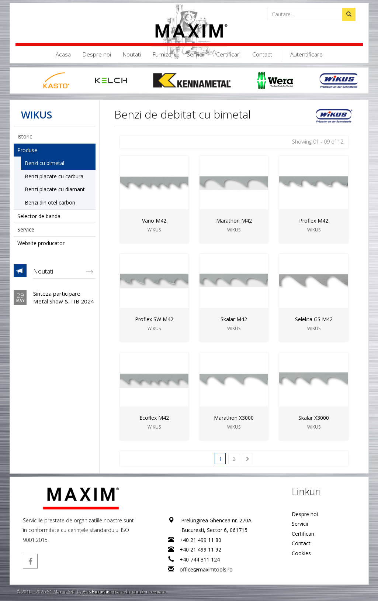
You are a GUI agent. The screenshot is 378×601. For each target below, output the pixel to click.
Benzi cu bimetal (44, 162)
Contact (262, 54)
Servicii (195, 54)
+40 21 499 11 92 (200, 549)
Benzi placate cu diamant (55, 189)
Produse (27, 150)
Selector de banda (38, 216)
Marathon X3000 (234, 417)
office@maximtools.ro (206, 569)
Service (25, 229)
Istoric (24, 136)
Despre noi (97, 54)
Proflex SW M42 (154, 319)
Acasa (63, 54)
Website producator (41, 243)
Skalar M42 (234, 319)
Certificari (228, 54)
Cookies (301, 553)
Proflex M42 (313, 220)
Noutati (132, 54)
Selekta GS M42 (313, 319)
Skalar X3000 (313, 417)
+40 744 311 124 (200, 559)
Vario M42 (154, 220)
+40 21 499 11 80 (200, 539)
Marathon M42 (234, 220)
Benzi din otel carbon (50, 202)
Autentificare (306, 54)
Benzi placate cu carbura (54, 176)
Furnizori (164, 54)
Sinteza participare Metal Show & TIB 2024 (63, 297)
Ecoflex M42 (154, 417)
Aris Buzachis (96, 591)
